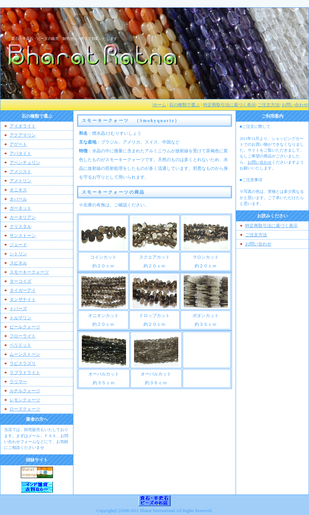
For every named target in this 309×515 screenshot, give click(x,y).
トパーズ (18, 308)
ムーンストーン (24, 354)
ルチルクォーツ (24, 390)
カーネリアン (22, 217)
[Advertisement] (269, 276)
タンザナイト (22, 299)
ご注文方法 (268, 104)
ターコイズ (20, 281)
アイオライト (22, 126)
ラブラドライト (24, 372)
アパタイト (20, 153)
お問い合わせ (295, 104)
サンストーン (22, 235)
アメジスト (20, 171)
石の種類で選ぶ (184, 104)
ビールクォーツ (24, 326)
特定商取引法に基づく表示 (229, 104)
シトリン (18, 253)
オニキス (18, 189)
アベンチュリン (24, 162)
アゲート (18, 144)
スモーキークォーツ (29, 272)
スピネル (18, 263)
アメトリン (20, 180)
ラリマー (18, 381)
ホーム (159, 104)
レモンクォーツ (24, 400)
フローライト (22, 336)
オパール (18, 199)
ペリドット (20, 345)
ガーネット (20, 208)
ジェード (18, 244)
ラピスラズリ (22, 363)
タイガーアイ (22, 290)
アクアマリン (22, 135)
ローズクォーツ (24, 409)
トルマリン (20, 317)
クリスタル (20, 226)
